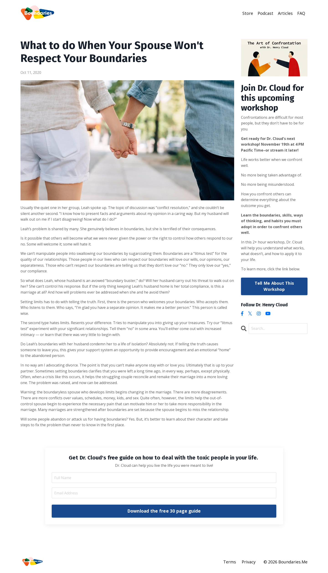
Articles (285, 13)
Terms (229, 561)
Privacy (249, 561)
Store (247, 13)
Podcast (265, 13)
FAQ (301, 13)
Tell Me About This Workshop (274, 286)
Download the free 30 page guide (164, 511)
